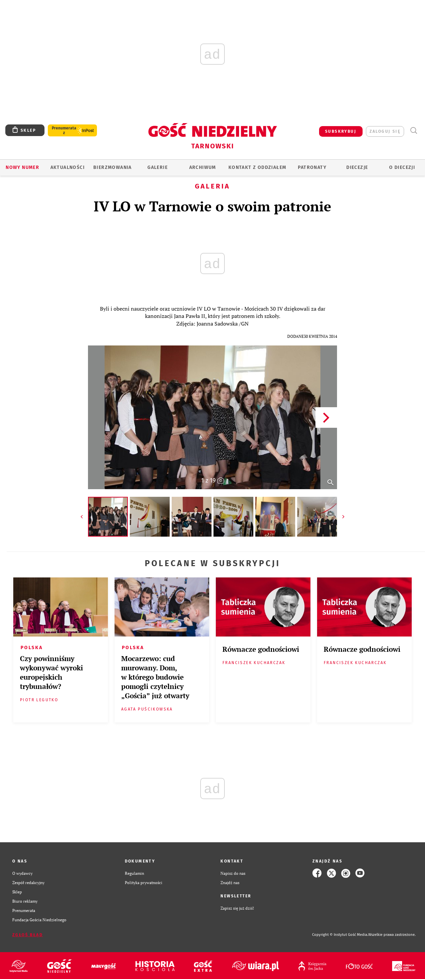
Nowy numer (22, 167)
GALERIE (157, 167)
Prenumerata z (64, 130)
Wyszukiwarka (413, 130)
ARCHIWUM (202, 167)
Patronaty (312, 167)
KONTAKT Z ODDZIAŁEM (257, 167)
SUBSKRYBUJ (340, 131)
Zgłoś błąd (27, 935)
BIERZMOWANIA (112, 167)
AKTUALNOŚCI (67, 167)
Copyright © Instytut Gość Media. (340, 935)
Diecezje (357, 167)
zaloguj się (385, 131)
